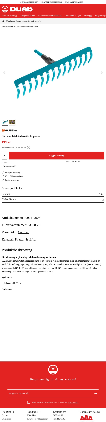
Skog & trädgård (7, 26)
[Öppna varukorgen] (102, 10)
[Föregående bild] (4, 73)
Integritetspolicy (73, 402)
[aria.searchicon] (3, 21)
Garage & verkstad (27, 16)
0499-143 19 (58, 415)
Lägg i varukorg (56, 155)
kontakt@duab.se (59, 419)
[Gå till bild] (5, 122)
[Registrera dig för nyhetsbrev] (95, 393)
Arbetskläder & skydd (72, 16)
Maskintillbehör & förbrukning (49, 16)
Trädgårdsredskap (20, 26)
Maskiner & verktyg (9, 16)
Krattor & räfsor (32, 26)
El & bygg (88, 16)
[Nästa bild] (101, 73)
